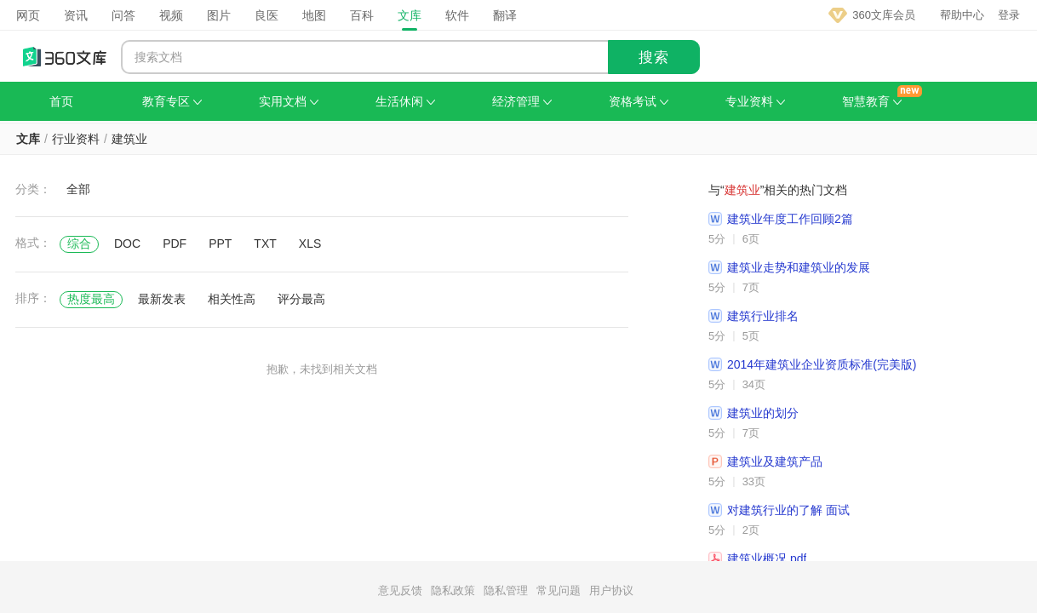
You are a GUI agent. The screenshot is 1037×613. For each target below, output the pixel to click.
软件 (457, 15)
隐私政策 (453, 590)
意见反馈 (400, 590)
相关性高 (231, 299)
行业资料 (76, 139)
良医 (266, 15)
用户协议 (611, 590)
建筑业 (129, 139)
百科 (362, 15)
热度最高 (91, 299)
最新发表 (162, 299)
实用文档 (288, 101)
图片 (219, 15)
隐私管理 (506, 590)
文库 (409, 15)
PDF (174, 243)
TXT (265, 243)
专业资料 (755, 101)
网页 (28, 15)
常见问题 (558, 590)
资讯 (76, 15)
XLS (310, 243)
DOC (127, 243)
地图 (314, 15)
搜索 (654, 57)
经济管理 (522, 101)
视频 (171, 15)
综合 (79, 243)
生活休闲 (405, 101)
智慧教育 (872, 101)
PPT (220, 243)
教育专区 (172, 101)
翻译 (505, 15)
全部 (78, 189)
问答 (123, 15)
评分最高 (301, 299)
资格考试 (638, 101)
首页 (61, 101)
